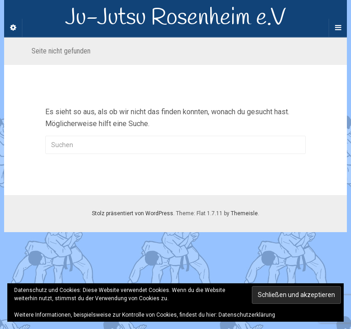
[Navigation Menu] (338, 28)
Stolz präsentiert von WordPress (132, 213)
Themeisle (244, 213)
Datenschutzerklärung (246, 315)
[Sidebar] (13, 28)
